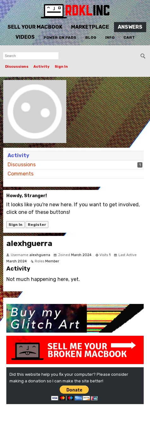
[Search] (143, 56)
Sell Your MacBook (35, 27)
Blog (90, 37)
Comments (20, 174)
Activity (41, 67)
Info (110, 37)
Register (37, 224)
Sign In (61, 67)
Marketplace (90, 27)
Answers (130, 27)
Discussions (16, 67)
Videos (25, 37)
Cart (129, 37)
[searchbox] (30, 55)
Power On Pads (60, 37)
